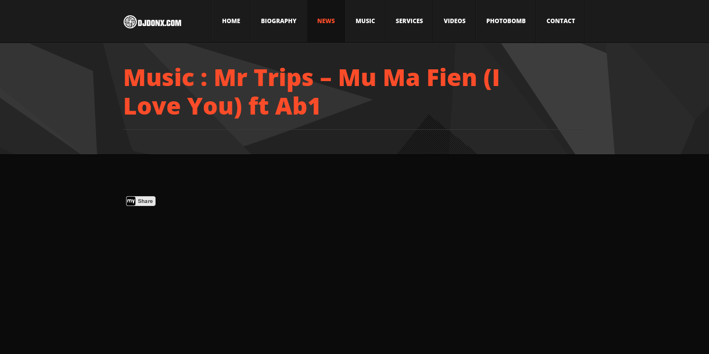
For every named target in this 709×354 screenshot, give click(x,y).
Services (409, 21)
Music (365, 21)
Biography (278, 21)
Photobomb (506, 21)
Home (231, 21)
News (326, 21)
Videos (454, 21)
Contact (561, 21)
